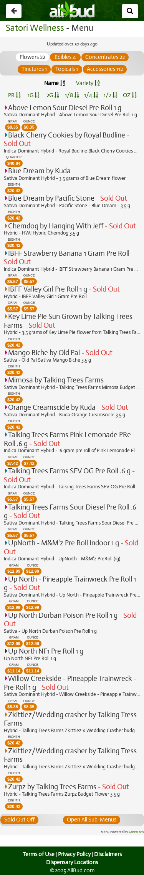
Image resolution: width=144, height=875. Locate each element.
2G (52, 95)
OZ (129, 95)
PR (14, 95)
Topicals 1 (67, 68)
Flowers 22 (32, 57)
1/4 (91, 95)
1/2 (111, 95)
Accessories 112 (104, 68)
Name (54, 83)
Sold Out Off (19, 819)
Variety (88, 83)
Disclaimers (108, 854)
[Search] (130, 11)
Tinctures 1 (34, 68)
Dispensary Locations (72, 862)
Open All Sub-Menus (92, 819)
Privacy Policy (74, 854)
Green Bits (136, 832)
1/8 (72, 95)
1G (34, 95)
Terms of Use (37, 854)
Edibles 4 (65, 57)
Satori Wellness (34, 28)
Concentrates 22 (105, 57)
